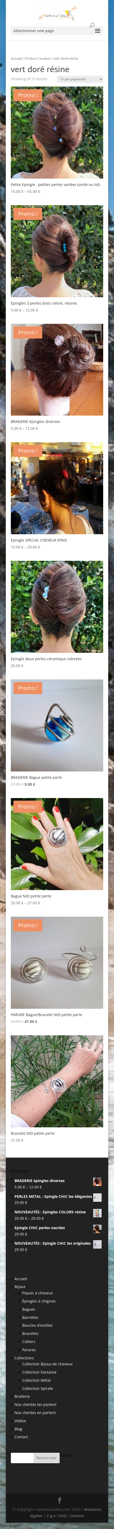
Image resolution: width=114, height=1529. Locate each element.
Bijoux (20, 1286)
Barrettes (30, 1317)
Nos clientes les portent (35, 1404)
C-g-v (51, 1515)
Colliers (28, 1341)
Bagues (28, 1309)
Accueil (16, 58)
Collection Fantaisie (39, 1372)
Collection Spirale (37, 1388)
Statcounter (10, 1525)
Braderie (22, 1396)
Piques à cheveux (37, 1292)
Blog (18, 1428)
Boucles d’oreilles (37, 1325)
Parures (29, 1349)
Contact (21, 1436)
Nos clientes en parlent (35, 1412)
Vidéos (20, 1420)
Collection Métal (36, 1380)
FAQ (62, 1515)
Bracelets (30, 1333)
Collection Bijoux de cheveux (47, 1363)
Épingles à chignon (39, 1301)
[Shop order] (80, 79)
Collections (24, 1357)
